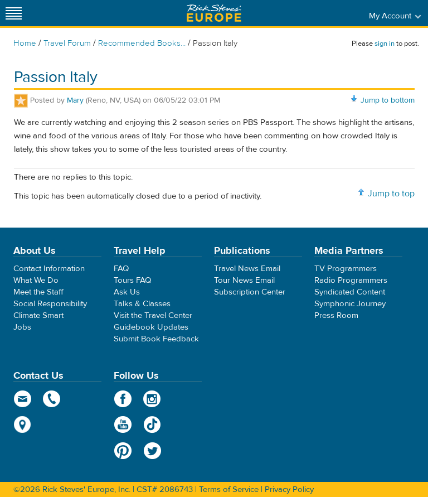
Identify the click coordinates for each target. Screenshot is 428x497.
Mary (75, 100)
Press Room (336, 315)
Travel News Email (247, 268)
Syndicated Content (349, 292)
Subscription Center (249, 292)
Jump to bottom (388, 100)
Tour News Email (244, 280)
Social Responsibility (50, 303)
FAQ (121, 268)
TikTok (152, 424)
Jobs (22, 327)
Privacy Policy (289, 489)
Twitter (152, 451)
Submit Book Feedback (156, 339)
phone (52, 399)
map (22, 424)
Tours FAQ (132, 280)
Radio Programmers (350, 280)
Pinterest (123, 451)
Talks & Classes (142, 303)
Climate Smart (38, 315)
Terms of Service (229, 489)
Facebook (123, 399)
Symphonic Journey (350, 303)
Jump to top (391, 193)
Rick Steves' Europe (214, 13)
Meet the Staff (38, 292)
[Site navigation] (14, 13)
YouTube (123, 424)
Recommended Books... (142, 43)
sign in (384, 43)
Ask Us (127, 292)
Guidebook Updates (151, 327)
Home (24, 43)
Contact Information (49, 268)
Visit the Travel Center (153, 315)
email (22, 399)
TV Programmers (345, 268)
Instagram (152, 399)
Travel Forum (67, 43)
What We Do (36, 280)
